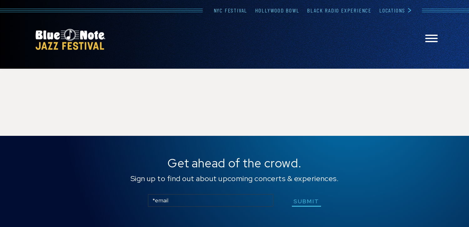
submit (306, 201)
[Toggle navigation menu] (431, 39)
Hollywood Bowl (277, 10)
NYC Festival (230, 10)
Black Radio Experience (339, 10)
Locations (392, 10)
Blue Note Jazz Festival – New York (70, 39)
